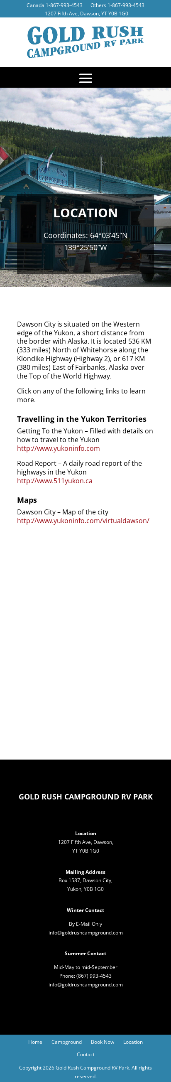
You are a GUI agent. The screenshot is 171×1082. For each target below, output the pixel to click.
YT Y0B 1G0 (85, 850)
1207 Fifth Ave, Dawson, (85, 842)
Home (35, 1042)
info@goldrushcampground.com (86, 932)
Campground (66, 1042)
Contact (86, 1055)
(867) (83, 975)
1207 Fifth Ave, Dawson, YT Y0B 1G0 (86, 13)
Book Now (102, 1042)
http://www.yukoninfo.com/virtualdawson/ (83, 520)
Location (133, 1042)
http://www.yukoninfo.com (58, 448)
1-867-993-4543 (64, 5)
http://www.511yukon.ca (55, 480)
